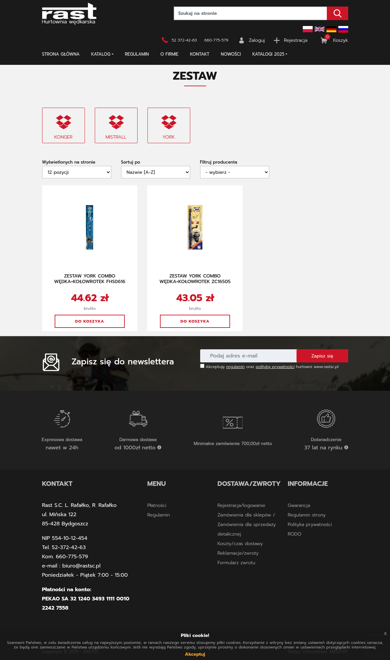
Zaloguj (257, 40)
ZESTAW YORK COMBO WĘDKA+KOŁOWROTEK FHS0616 (89, 279)
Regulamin (137, 54)
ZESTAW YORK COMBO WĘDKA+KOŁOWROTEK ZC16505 (194, 279)
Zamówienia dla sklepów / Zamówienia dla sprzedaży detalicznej (247, 525)
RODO (294, 534)
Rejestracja (295, 40)
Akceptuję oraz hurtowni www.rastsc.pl (269, 367)
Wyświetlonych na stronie (68, 162)
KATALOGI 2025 (268, 54)
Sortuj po (130, 162)
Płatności (156, 505)
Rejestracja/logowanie (241, 505)
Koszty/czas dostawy (240, 543)
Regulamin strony (306, 515)
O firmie (169, 54)
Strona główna (61, 54)
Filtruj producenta (218, 162)
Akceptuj (195, 654)
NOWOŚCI (231, 54)
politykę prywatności (275, 367)
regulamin (235, 367)
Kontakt (199, 54)
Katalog (100, 54)
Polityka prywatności (310, 524)
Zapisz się (322, 356)
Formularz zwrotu (236, 562)
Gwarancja (299, 505)
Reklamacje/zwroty (238, 553)
